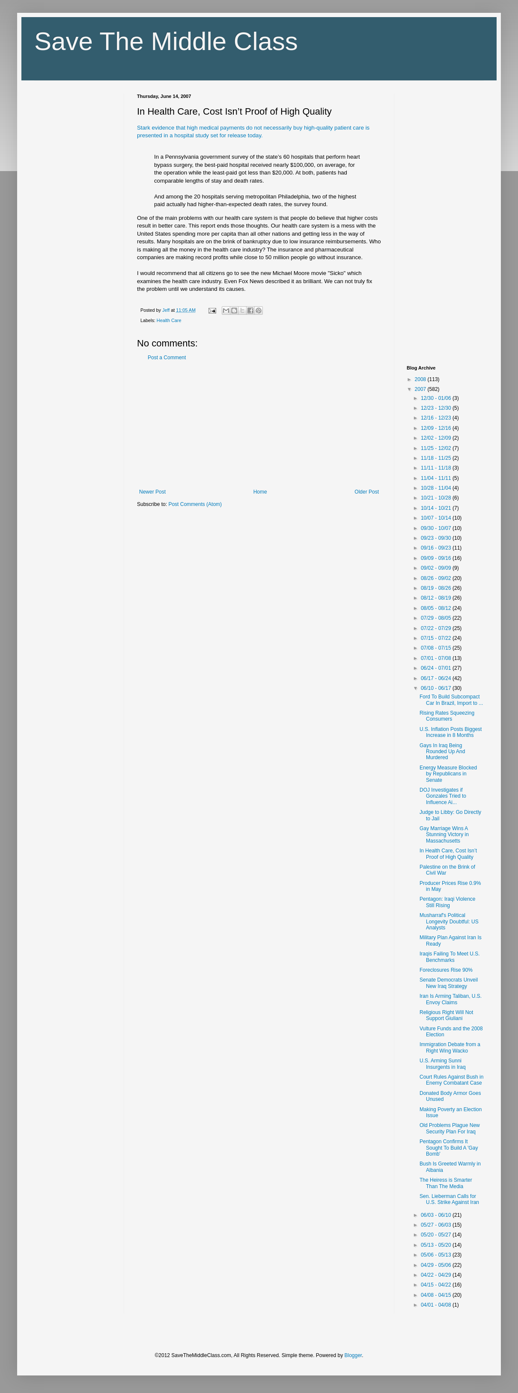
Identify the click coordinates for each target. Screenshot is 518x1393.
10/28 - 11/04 (437, 488)
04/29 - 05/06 (437, 1265)
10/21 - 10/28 (437, 498)
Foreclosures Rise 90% (446, 970)
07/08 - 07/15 (437, 648)
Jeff (166, 310)
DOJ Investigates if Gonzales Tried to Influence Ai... (443, 796)
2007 (421, 389)
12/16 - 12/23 (437, 418)
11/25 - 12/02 (437, 448)
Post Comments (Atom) (195, 504)
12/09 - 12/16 (437, 428)
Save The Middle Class (166, 41)
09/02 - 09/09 (437, 568)
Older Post (366, 492)
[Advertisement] (259, 424)
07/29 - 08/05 (437, 618)
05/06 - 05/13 (437, 1255)
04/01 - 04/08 (437, 1305)
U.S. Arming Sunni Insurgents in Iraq (443, 1064)
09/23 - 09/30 (437, 538)
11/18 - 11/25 (437, 458)
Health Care (169, 320)
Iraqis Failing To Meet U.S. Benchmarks (450, 957)
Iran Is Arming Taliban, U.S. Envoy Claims (451, 999)
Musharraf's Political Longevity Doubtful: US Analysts (449, 921)
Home (260, 492)
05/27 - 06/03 (437, 1225)
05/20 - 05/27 (437, 1235)
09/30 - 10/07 (437, 528)
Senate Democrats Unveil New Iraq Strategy (449, 983)
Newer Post (152, 492)
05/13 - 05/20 (437, 1245)
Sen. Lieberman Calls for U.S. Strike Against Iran (449, 1199)
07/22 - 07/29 (437, 628)
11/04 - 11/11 (437, 478)
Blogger (353, 1355)
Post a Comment (167, 358)
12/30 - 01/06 (437, 398)
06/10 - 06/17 (437, 688)
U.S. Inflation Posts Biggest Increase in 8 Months (451, 732)
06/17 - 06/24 (437, 678)
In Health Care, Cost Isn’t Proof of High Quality (448, 854)
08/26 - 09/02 (437, 578)
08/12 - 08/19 (437, 598)
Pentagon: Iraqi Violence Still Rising (448, 902)
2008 (421, 379)
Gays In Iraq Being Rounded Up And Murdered (442, 751)
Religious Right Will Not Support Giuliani (446, 1015)
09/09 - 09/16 (437, 558)
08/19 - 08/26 (437, 588)
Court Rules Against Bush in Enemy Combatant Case (451, 1080)
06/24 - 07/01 (437, 668)
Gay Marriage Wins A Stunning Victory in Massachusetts (444, 834)
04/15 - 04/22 (437, 1285)
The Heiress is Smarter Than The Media (446, 1183)
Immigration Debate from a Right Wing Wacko (450, 1047)
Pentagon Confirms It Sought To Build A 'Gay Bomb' (449, 1148)
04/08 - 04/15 (437, 1295)
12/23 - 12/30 (437, 408)
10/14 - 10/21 (437, 508)
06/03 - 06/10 (437, 1215)
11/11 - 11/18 (437, 468)
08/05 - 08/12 (437, 608)
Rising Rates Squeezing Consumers (447, 716)
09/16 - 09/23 (437, 548)
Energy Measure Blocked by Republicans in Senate (448, 774)
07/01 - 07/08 (437, 658)
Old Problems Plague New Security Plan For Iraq (450, 1128)
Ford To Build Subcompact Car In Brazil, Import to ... (451, 700)
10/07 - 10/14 (437, 518)
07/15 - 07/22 (437, 638)
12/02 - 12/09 (437, 438)
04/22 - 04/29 (437, 1275)
